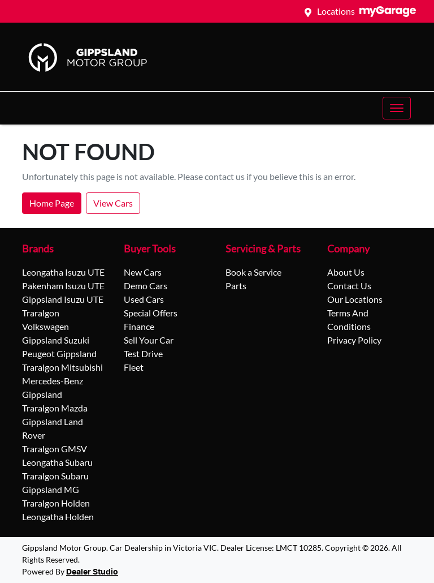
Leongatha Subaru (57, 462)
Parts (235, 285)
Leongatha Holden (58, 516)
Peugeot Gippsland (59, 353)
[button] (397, 108)
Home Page (51, 203)
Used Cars (144, 299)
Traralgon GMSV (54, 448)
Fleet (134, 367)
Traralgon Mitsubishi (62, 367)
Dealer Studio (92, 572)
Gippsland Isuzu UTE (62, 299)
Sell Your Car (148, 340)
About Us (345, 272)
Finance (139, 326)
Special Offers (150, 312)
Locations (336, 11)
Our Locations (355, 299)
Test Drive (143, 353)
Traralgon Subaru (55, 475)
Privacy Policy (354, 340)
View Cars (113, 203)
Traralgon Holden (56, 503)
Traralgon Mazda (55, 407)
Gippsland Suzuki (55, 340)
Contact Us (349, 285)
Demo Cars (145, 285)
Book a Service (253, 272)
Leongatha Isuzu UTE (63, 272)
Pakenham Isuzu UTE (63, 285)
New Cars (143, 272)
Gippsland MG (50, 489)
